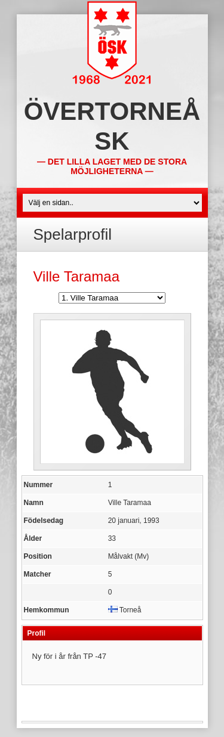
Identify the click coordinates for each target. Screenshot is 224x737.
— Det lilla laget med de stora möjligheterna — (112, 166)
